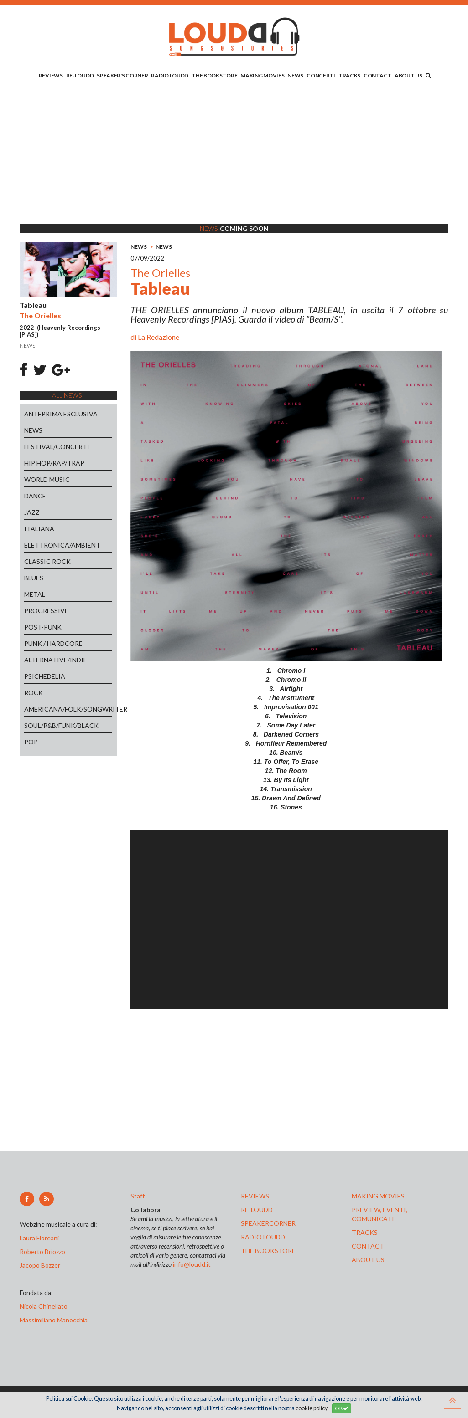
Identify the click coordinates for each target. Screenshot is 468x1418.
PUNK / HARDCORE (53, 643)
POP (31, 742)
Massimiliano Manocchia (54, 1320)
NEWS (295, 75)
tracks (365, 1232)
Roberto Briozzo (42, 1251)
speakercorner (268, 1223)
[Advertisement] (234, 153)
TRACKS (349, 75)
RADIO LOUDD (169, 75)
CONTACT (377, 75)
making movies (378, 1196)
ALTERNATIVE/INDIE (55, 660)
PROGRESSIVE (46, 610)
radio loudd (263, 1237)
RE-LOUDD (80, 75)
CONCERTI (321, 75)
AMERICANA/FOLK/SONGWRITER (68, 709)
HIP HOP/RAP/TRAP (54, 463)
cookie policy (312, 1408)
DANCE (35, 496)
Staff (137, 1196)
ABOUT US (408, 75)
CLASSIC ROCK (47, 561)
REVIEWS (51, 75)
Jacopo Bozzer (40, 1265)
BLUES (33, 578)
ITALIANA (39, 528)
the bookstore (268, 1250)
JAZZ (32, 512)
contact (368, 1246)
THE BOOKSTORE (214, 75)
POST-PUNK (43, 627)
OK (341, 1408)
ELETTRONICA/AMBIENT (62, 545)
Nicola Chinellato (44, 1306)
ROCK (33, 692)
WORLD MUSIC (47, 479)
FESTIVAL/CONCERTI (56, 446)
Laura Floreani (41, 1238)
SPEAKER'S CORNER (122, 75)
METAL (34, 594)
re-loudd (257, 1209)
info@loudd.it (192, 1264)
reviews (255, 1196)
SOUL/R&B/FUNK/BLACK (61, 725)
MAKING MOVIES (262, 75)
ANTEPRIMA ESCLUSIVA (61, 414)
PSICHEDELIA (44, 676)
